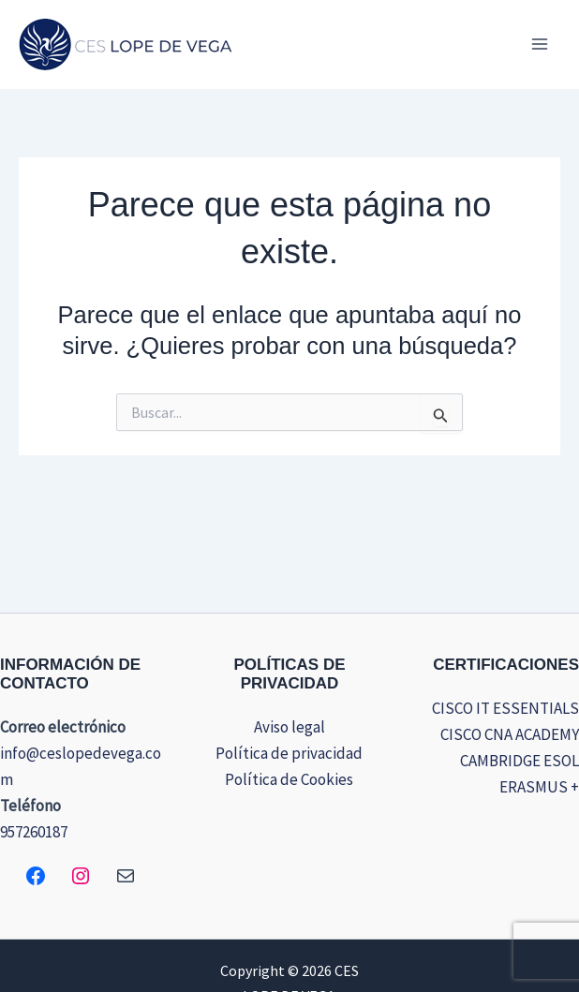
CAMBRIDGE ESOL (519, 760)
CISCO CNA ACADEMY (509, 734)
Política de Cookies (289, 779)
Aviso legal (289, 727)
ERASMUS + (539, 787)
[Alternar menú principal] (539, 44)
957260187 (33, 832)
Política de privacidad (289, 753)
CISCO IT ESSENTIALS (505, 708)
